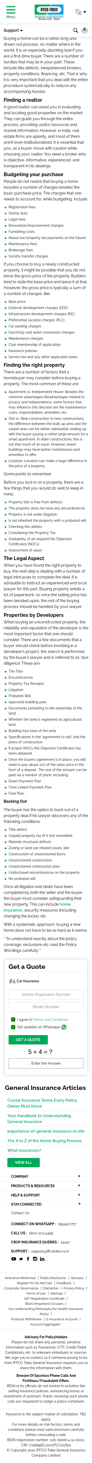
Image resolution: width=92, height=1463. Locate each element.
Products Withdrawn (26, 1319)
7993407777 (67, 1224)
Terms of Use (36, 1293)
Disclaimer (51, 1288)
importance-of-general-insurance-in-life (46, 1131)
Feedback (64, 1283)
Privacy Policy (74, 1288)
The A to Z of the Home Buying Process (44, 1141)
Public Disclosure (53, 1278)
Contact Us (20, 1213)
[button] (81, 12)
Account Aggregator (45, 1324)
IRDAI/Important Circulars (44, 1304)
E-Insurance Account (62, 1319)
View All (23, 1162)
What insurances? (24, 1150)
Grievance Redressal (20, 1278)
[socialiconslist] (13, 1258)
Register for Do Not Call (35, 1283)
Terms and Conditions (50, 1020)
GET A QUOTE (28, 1040)
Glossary (77, 1278)
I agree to (42, 1020)
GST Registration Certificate (44, 1298)
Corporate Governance (21, 1288)
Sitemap (56, 1293)
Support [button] (11, 30)
